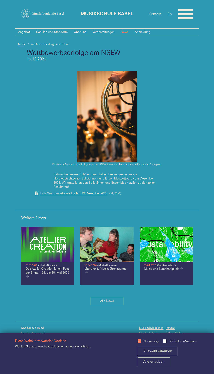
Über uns (80, 32)
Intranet (170, 328)
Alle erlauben (154, 361)
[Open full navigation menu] (185, 14)
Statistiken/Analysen (183, 341)
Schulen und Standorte (52, 32)
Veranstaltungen (103, 32)
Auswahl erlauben (157, 351)
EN (170, 14)
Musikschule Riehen (151, 328)
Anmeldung (142, 32)
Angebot (24, 32)
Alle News (107, 301)
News (125, 32)
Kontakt (155, 14)
